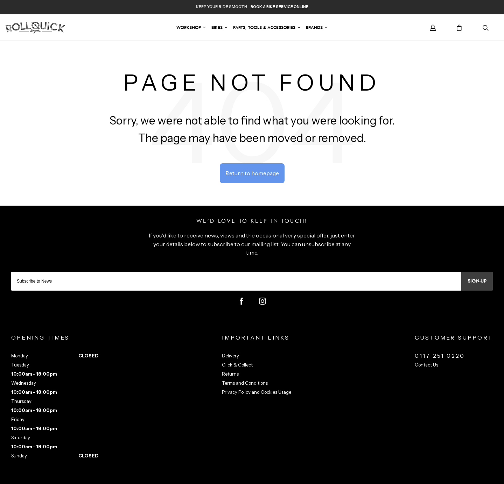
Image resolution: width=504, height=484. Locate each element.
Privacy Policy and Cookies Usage (256, 392)
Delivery (230, 355)
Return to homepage (252, 173)
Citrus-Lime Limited (274, 477)
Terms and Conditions (245, 383)
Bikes (217, 28)
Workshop (188, 28)
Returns (230, 374)
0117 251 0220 (440, 355)
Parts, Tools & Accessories (264, 28)
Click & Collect (237, 365)
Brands (314, 28)
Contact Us (426, 365)
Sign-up (477, 281)
